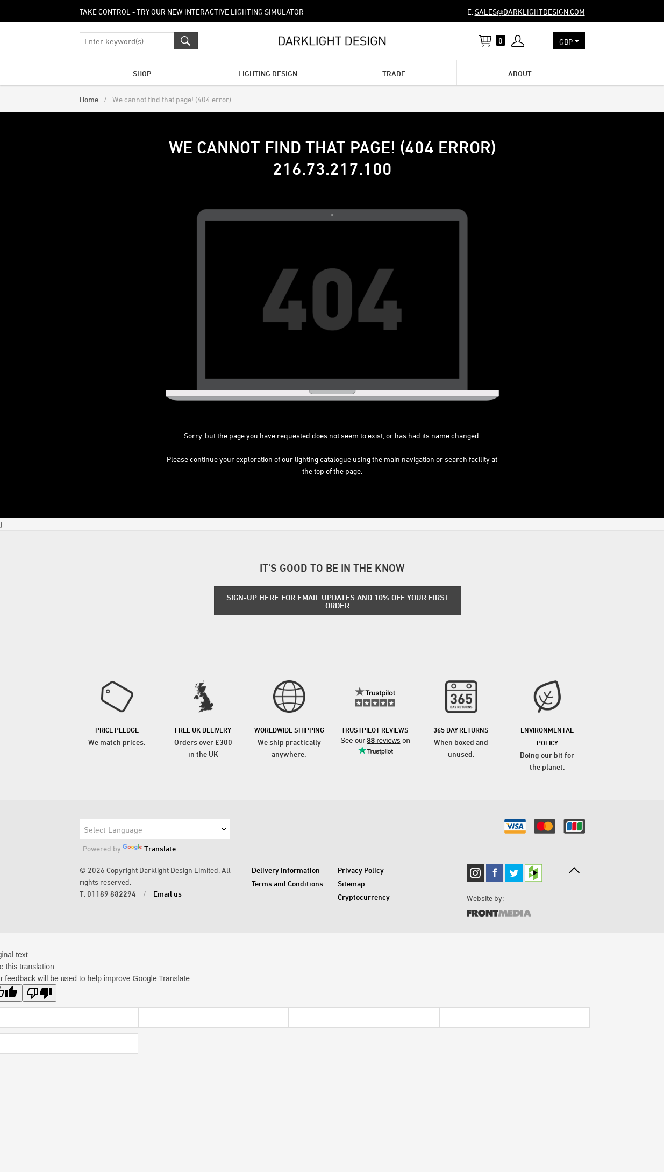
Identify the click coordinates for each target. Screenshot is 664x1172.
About (520, 73)
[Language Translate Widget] (155, 829)
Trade (393, 73)
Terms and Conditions (287, 883)
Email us (167, 893)
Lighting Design (267, 73)
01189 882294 (111, 893)
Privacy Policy (361, 870)
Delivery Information (286, 870)
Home (89, 99)
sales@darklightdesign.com (530, 11)
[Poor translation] (39, 993)
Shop (142, 73)
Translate (149, 848)
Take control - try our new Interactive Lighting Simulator (192, 11)
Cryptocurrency (364, 896)
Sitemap (351, 883)
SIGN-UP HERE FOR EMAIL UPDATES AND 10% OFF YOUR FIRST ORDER (337, 601)
